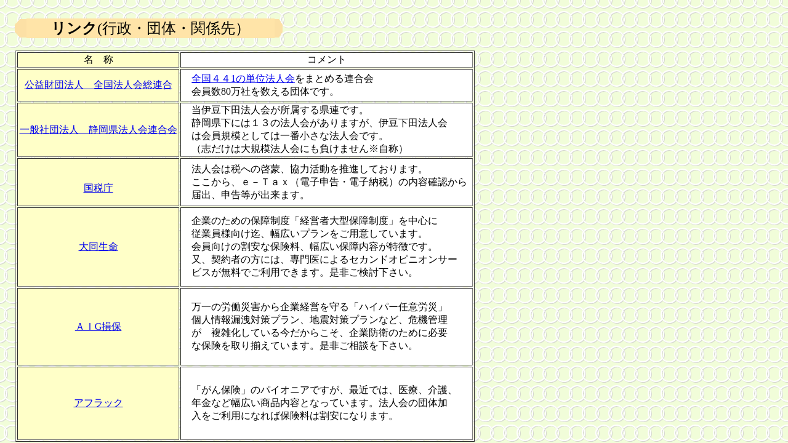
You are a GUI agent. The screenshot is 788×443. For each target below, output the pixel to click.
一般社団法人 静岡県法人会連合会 (98, 129)
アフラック (98, 402)
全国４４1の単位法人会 (243, 78)
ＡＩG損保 (98, 326)
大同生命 (98, 246)
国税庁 (98, 188)
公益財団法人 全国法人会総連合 (98, 84)
